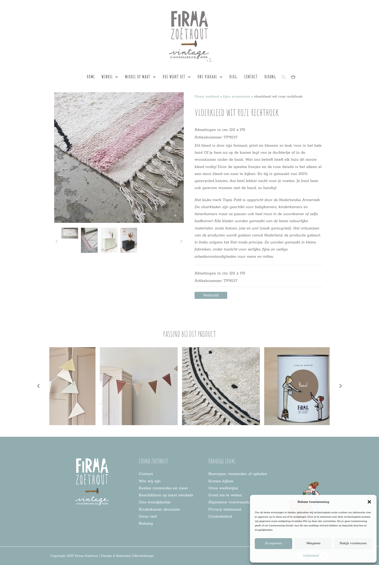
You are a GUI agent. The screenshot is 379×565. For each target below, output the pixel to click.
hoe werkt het (177, 77)
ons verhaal (210, 77)
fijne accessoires (236, 96)
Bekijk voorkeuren (353, 543)
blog (233, 76)
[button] (369, 501)
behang (270, 76)
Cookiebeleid (311, 555)
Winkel (110, 77)
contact (251, 76)
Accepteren (273, 543)
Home (91, 76)
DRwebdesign (143, 556)
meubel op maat (140, 77)
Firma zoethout (207, 96)
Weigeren (313, 543)
